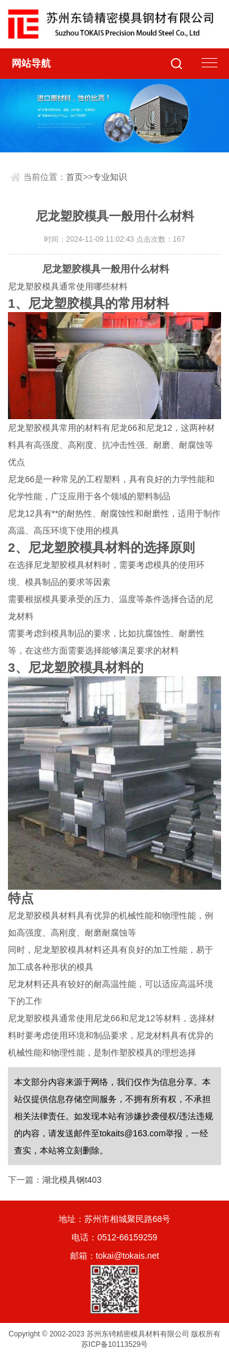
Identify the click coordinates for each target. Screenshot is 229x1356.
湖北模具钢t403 (71, 1180)
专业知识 (110, 177)
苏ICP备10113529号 (114, 1344)
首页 (74, 177)
